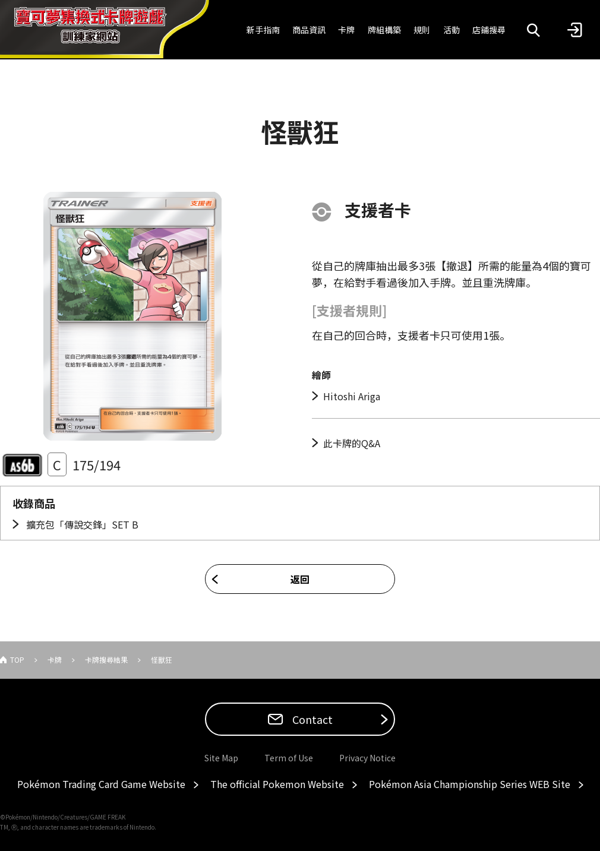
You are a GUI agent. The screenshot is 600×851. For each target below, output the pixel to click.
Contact (311, 719)
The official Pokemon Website (277, 784)
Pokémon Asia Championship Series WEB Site (469, 784)
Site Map (221, 758)
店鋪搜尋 (489, 30)
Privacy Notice (367, 758)
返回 (300, 579)
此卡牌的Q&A (351, 443)
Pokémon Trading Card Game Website (101, 784)
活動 (451, 30)
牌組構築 (384, 30)
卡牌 (346, 30)
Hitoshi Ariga (351, 396)
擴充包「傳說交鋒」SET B (81, 524)
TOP (17, 659)
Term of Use (288, 758)
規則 (421, 30)
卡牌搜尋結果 (106, 659)
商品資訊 (309, 30)
